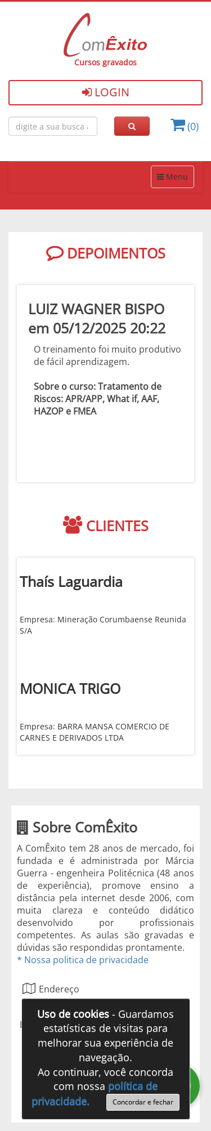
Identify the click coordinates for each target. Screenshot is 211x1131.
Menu (172, 176)
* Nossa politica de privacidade (83, 960)
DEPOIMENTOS (105, 252)
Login (105, 92)
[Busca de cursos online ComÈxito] (52, 126)
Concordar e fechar (143, 1102)
